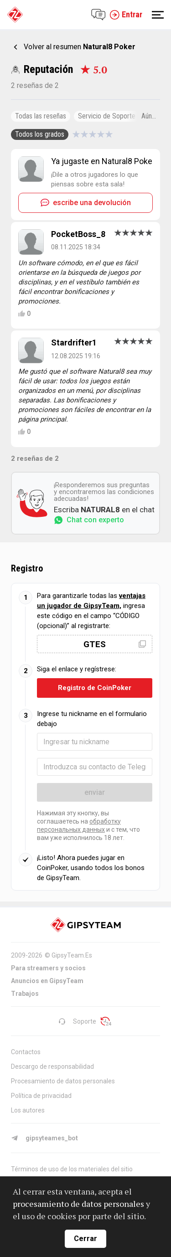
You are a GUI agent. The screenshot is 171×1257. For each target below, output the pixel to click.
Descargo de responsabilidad (52, 1066)
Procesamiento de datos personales (63, 1081)
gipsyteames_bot (44, 1138)
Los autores (28, 1110)
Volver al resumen (79, 46)
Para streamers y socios (48, 968)
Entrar (125, 15)
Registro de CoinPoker (94, 688)
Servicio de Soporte (106, 116)
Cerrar (85, 1238)
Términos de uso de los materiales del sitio (72, 1169)
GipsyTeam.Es (72, 955)
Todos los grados (39, 134)
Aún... (148, 116)
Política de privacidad (41, 1095)
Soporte (77, 1021)
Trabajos (25, 993)
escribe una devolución (86, 202)
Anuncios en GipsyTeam (47, 980)
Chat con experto (89, 520)
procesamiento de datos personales (78, 1203)
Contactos (26, 1052)
